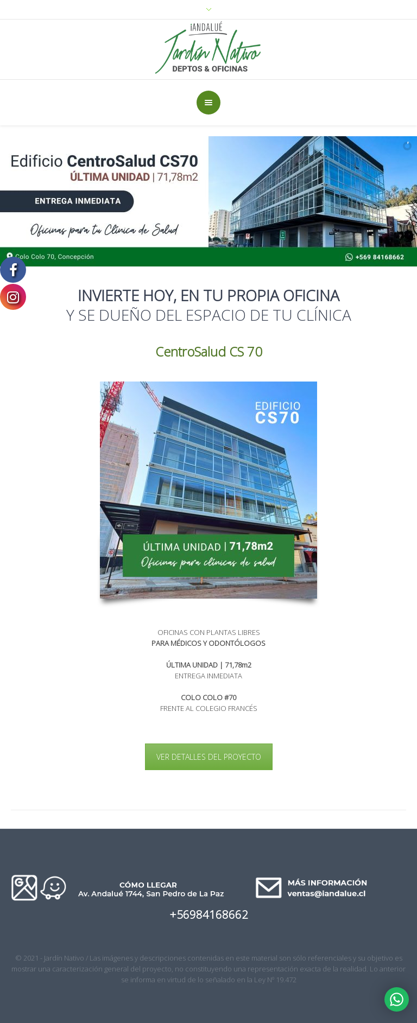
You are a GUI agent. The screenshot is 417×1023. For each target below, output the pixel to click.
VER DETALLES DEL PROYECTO (208, 757)
